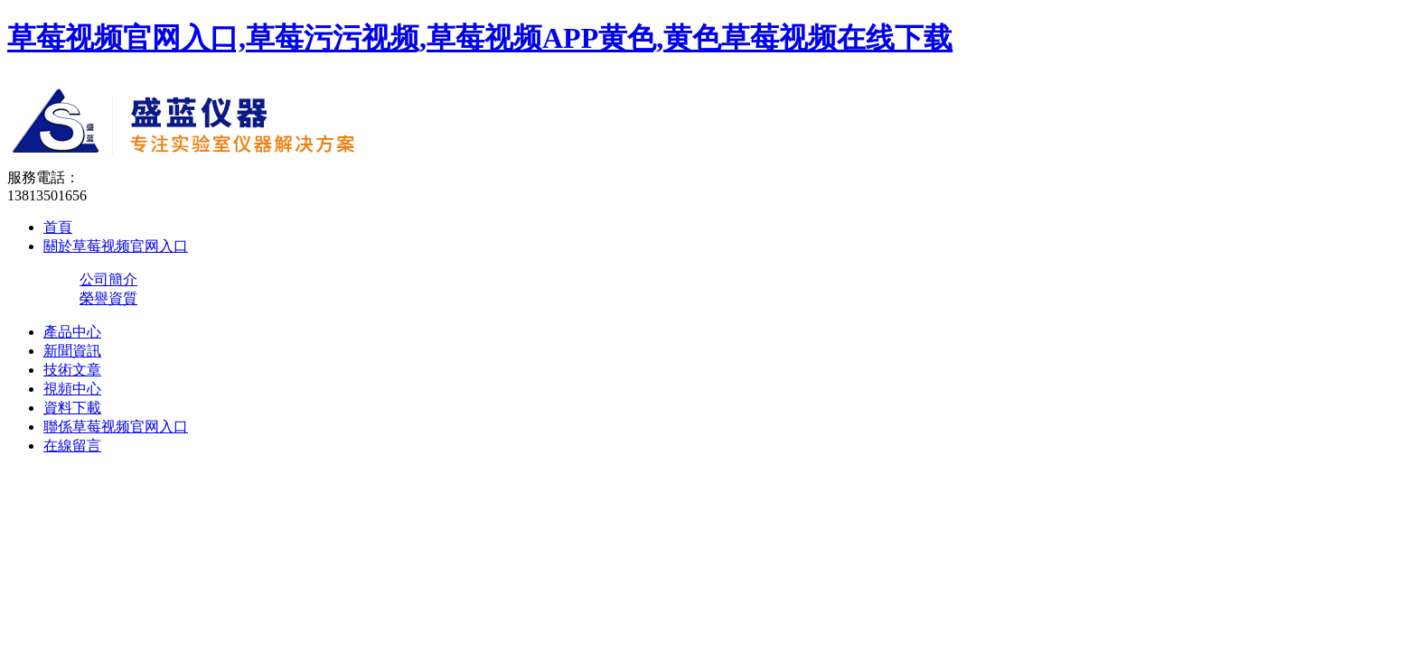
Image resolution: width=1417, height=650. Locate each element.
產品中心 (72, 331)
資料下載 (72, 407)
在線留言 (72, 445)
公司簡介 (108, 279)
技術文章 (72, 369)
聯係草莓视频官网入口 (115, 426)
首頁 (57, 227)
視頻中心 (72, 388)
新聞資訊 (72, 350)
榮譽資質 (108, 298)
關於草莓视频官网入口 (115, 246)
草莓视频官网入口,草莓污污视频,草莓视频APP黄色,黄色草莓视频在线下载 (479, 38)
